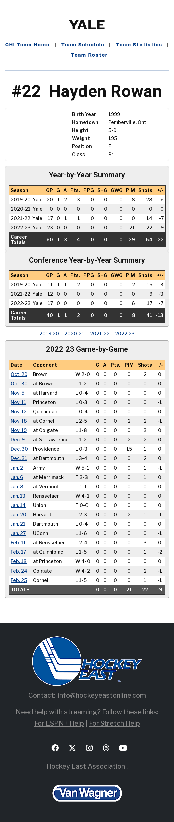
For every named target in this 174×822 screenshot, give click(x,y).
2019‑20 (49, 333)
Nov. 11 (19, 402)
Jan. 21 (18, 524)
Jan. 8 (17, 486)
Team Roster (89, 55)
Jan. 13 (18, 496)
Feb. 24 (19, 571)
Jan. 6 (17, 477)
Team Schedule (82, 45)
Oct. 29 (19, 374)
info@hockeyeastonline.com (102, 695)
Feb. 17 (18, 552)
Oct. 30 (19, 383)
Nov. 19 (19, 430)
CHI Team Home (27, 45)
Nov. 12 (19, 411)
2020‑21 (74, 333)
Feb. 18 (19, 561)
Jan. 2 (17, 468)
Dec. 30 (19, 449)
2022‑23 (125, 333)
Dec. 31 (19, 458)
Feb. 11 (18, 542)
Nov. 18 (19, 421)
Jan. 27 (18, 533)
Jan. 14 (18, 505)
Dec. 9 (18, 439)
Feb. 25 (19, 580)
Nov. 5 (17, 393)
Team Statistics (139, 45)
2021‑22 (100, 333)
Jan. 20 (18, 514)
